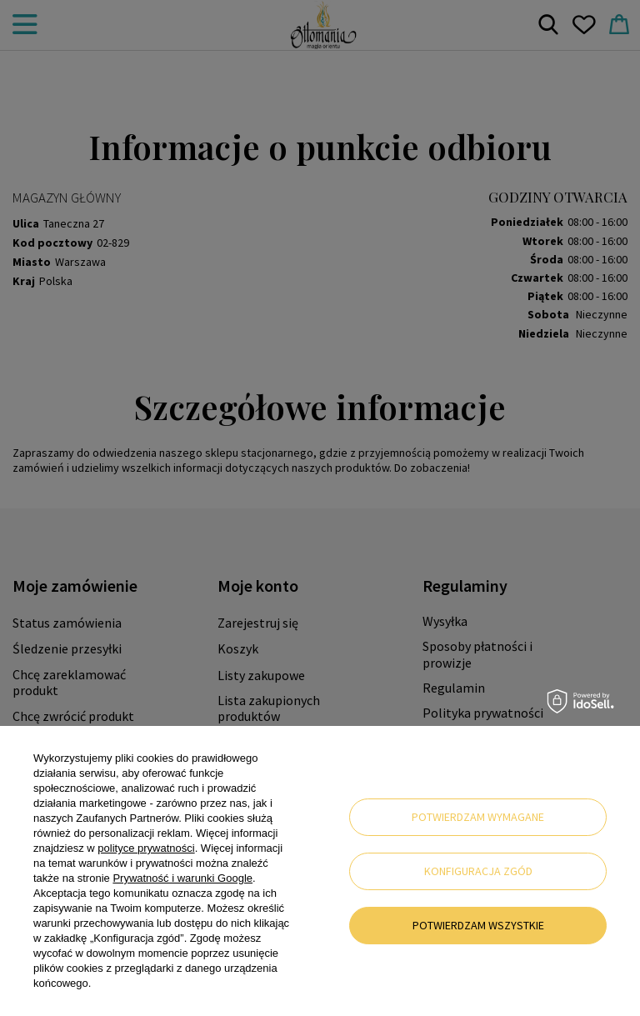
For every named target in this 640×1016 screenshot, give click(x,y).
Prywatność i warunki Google (182, 878)
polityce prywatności (146, 848)
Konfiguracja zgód (478, 870)
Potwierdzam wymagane (478, 816)
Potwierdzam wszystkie (478, 925)
